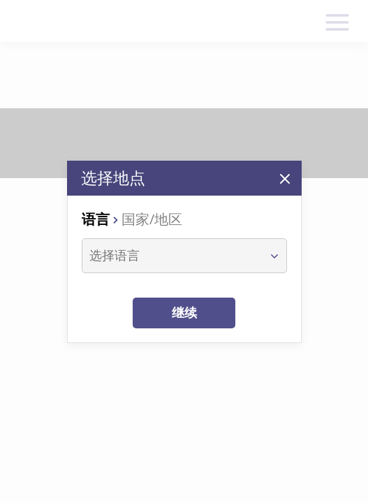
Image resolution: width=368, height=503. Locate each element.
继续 (184, 312)
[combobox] (171, 255)
